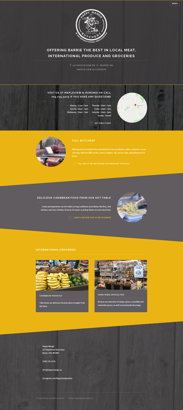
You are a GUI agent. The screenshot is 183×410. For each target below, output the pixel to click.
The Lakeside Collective (84, 398)
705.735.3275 (60, 96)
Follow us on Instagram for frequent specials (104, 164)
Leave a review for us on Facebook (92, 218)
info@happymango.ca (52, 370)
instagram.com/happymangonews (57, 378)
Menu (175, 3)
